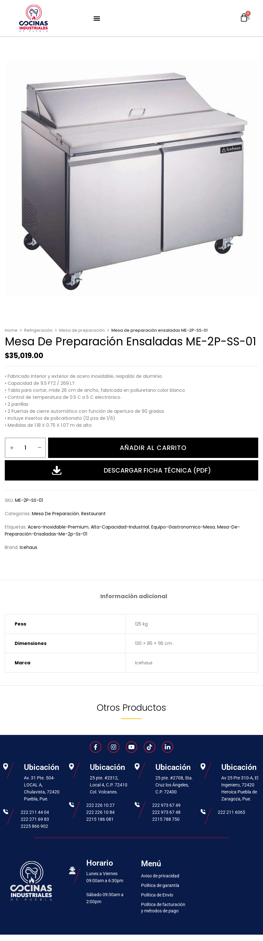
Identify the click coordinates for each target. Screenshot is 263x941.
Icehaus (28, 547)
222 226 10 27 (100, 805)
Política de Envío (157, 894)
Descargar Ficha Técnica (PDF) (131, 470)
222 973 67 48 (166, 812)
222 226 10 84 (100, 812)
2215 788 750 (166, 819)
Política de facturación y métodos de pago (163, 907)
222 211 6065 (231, 812)
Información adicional (133, 596)
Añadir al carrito (153, 447)
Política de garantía (160, 885)
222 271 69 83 (35, 819)
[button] (97, 18)
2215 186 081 (100, 819)
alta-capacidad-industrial (120, 527)
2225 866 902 (34, 826)
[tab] (133, 597)
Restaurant (93, 513)
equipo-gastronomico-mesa (183, 527)
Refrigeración (38, 330)
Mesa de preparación (82, 330)
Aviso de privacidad (160, 875)
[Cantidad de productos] (25, 447)
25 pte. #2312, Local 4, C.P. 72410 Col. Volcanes (108, 784)
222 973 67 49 (166, 805)
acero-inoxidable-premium (58, 527)
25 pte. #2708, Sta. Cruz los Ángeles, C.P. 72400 (174, 784)
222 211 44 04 (35, 812)
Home (11, 330)
